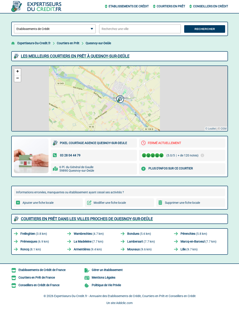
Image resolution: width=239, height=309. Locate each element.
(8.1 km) (30, 249)
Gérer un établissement (107, 270)
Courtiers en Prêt (171, 6)
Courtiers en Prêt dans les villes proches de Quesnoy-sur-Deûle (87, 219)
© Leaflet (210, 128)
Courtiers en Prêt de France (36, 277)
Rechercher (205, 29)
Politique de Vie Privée (106, 285)
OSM (223, 128)
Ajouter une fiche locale (38, 202)
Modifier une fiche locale (110, 202)
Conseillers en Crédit (210, 6)
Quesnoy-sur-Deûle (98, 43)
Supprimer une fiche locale (182, 202)
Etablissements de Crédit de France (41, 270)
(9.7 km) (189, 249)
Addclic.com (124, 303)
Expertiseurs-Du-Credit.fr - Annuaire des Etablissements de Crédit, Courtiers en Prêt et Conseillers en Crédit (125, 296)
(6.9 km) (34, 241)
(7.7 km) (88, 241)
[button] (119, 98)
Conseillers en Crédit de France (38, 285)
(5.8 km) (193, 233)
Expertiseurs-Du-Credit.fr (33, 43)
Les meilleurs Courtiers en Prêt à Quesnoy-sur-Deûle (75, 56)
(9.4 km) (88, 249)
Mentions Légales (103, 277)
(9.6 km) (139, 249)
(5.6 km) (139, 233)
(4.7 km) (89, 233)
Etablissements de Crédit (129, 6)
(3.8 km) (33, 233)
